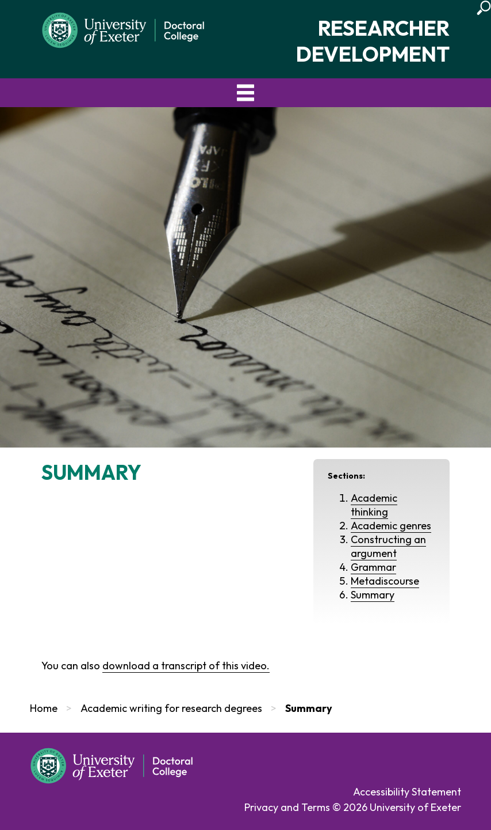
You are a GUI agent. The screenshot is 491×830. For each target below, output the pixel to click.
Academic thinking (374, 504)
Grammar (373, 567)
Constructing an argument (388, 546)
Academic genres (391, 525)
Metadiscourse (385, 581)
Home (43, 708)
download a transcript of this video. (186, 665)
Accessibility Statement (407, 791)
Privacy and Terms (287, 807)
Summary (372, 594)
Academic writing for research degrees (171, 708)
